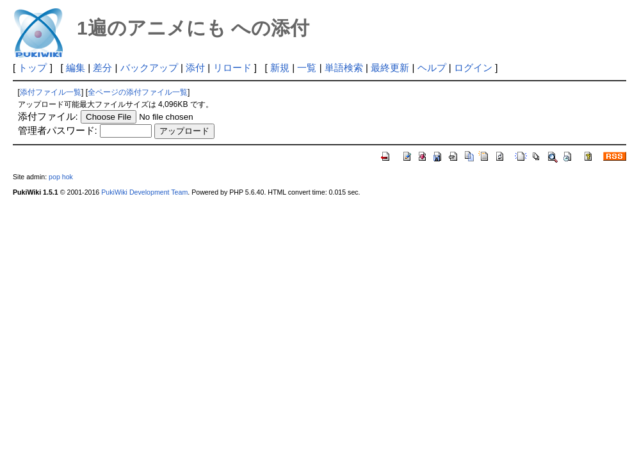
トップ (32, 67)
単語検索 (344, 67)
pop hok (61, 177)
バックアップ (149, 67)
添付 (195, 67)
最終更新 (390, 67)
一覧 (306, 67)
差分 (102, 67)
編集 (75, 67)
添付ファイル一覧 (50, 92)
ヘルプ (431, 67)
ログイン (473, 67)
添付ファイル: (48, 116)
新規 (279, 67)
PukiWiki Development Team (144, 192)
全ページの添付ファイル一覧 (138, 92)
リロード (232, 67)
